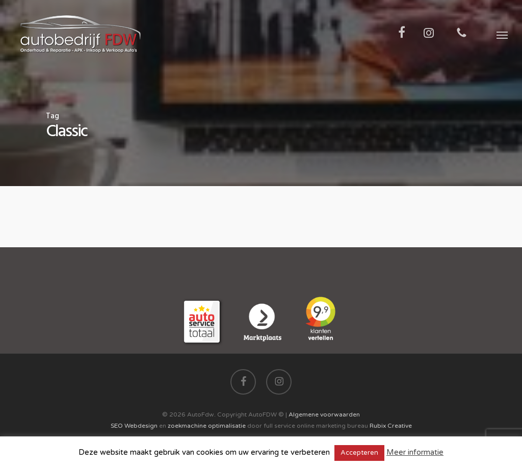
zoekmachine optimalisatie (207, 425)
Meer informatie (414, 452)
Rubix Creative (391, 425)
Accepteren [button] (359, 453)
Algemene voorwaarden (324, 414)
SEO (117, 425)
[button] (502, 34)
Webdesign (141, 425)
